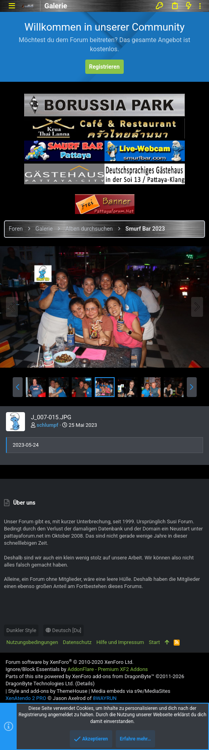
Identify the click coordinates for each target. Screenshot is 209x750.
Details (85, 683)
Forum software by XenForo (70, 662)
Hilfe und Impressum (120, 642)
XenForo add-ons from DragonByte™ (113, 676)
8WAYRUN (105, 698)
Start (154, 642)
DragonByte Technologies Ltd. (40, 683)
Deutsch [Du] (63, 630)
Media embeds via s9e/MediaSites (130, 691)
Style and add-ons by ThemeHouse (47, 691)
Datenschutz (77, 642)
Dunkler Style (21, 630)
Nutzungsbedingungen (32, 642)
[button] (11, 6)
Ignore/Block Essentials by (77, 669)
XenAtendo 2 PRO (26, 698)
